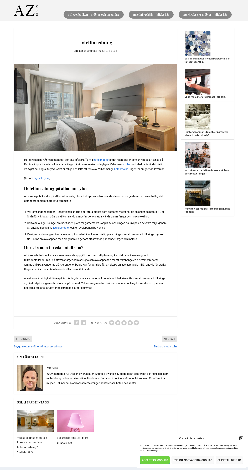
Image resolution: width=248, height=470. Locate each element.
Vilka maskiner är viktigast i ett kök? (205, 97)
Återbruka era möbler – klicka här (205, 15)
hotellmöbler (101, 160)
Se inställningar (229, 460)
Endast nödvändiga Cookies (192, 460)
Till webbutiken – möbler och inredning (93, 15)
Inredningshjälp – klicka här (151, 15)
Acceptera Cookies (155, 460)
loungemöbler (61, 228)
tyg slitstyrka (41, 178)
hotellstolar (121, 169)
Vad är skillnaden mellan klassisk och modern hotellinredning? (32, 442)
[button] (241, 438)
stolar (126, 164)
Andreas (92, 51)
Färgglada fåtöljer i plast (72, 438)
